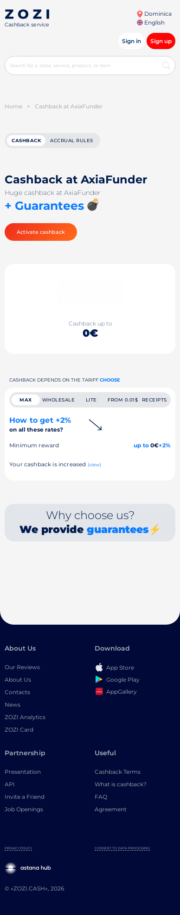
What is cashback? (121, 784)
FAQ (101, 796)
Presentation (23, 771)
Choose (110, 380)
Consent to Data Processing (122, 848)
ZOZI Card (19, 729)
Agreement (111, 809)
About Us (18, 679)
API (10, 784)
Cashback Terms (118, 771)
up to (141, 445)
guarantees (117, 529)
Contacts (17, 692)
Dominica (154, 13)
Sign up (161, 41)
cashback (26, 141)
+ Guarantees (44, 206)
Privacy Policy (18, 848)
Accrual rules (71, 141)
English (151, 22)
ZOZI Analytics (25, 717)
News (12, 704)
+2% (165, 445)
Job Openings (24, 809)
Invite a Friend (25, 796)
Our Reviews (22, 667)
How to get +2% (40, 424)
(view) (95, 465)
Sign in (131, 41)
